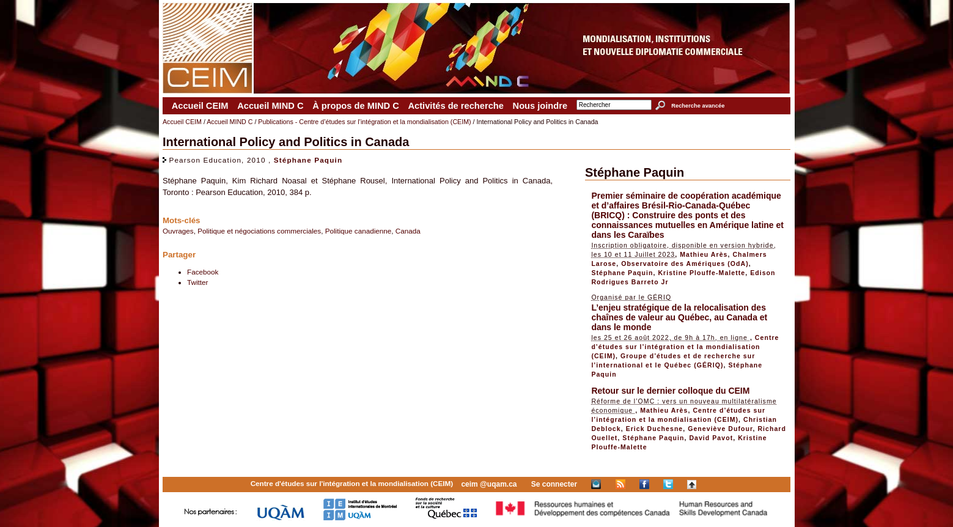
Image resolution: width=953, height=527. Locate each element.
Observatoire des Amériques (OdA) (685, 263)
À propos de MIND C (355, 106)
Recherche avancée (697, 106)
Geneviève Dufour (720, 428)
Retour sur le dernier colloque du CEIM (670, 391)
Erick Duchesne (654, 428)
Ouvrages (178, 231)
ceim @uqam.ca (489, 484)
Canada (408, 231)
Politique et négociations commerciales (259, 231)
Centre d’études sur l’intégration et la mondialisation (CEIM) (685, 346)
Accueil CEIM (200, 106)
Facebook (202, 272)
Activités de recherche (455, 106)
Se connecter (554, 484)
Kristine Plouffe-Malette (701, 272)
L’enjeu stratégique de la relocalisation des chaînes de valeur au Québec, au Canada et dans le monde (679, 317)
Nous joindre (540, 106)
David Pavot (711, 437)
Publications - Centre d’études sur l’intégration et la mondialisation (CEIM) (364, 121)
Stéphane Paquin (308, 160)
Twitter (197, 282)
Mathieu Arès (703, 254)
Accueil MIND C (270, 106)
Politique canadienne (358, 231)
